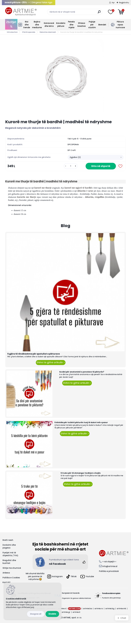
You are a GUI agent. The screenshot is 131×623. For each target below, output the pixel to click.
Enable (52, 613)
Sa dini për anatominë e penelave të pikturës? (81, 372)
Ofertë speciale (28, 32)
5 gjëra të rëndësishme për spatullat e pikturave (33, 353)
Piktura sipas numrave (120, 24)
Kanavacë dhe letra (49, 24)
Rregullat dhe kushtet (9, 562)
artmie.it (76, 612)
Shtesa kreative (82, 24)
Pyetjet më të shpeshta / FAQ (10, 554)
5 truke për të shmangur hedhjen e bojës (81, 473)
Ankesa (6, 572)
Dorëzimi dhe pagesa (9, 546)
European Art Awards (70, 593)
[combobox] (96, 157)
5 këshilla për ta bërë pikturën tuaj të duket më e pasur (81, 422)
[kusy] (71, 166)
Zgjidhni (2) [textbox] (75, 157)
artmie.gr (66, 612)
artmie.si (62, 608)
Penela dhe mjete (71, 24)
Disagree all (35, 614)
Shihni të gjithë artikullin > (51, 362)
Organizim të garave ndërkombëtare (76, 598)
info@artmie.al (109, 566)
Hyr (113, 2)
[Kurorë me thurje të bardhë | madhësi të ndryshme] (65, 77)
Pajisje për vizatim (92, 24)
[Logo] (21, 11)
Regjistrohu (124, 2)
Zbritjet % (11, 24)
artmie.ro (98, 608)
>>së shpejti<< (109, 561)
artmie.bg (109, 608)
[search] (99, 12)
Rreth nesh (8, 540)
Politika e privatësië (109, 571)
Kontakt (6, 582)
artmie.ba (87, 608)
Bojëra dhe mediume (37, 24)
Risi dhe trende (26, 24)
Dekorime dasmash (48, 32)
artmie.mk (121, 608)
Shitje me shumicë (12, 568)
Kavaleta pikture (60, 24)
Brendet (102, 24)
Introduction (12, 32)
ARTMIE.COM (74, 608)
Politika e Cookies (11, 577)
